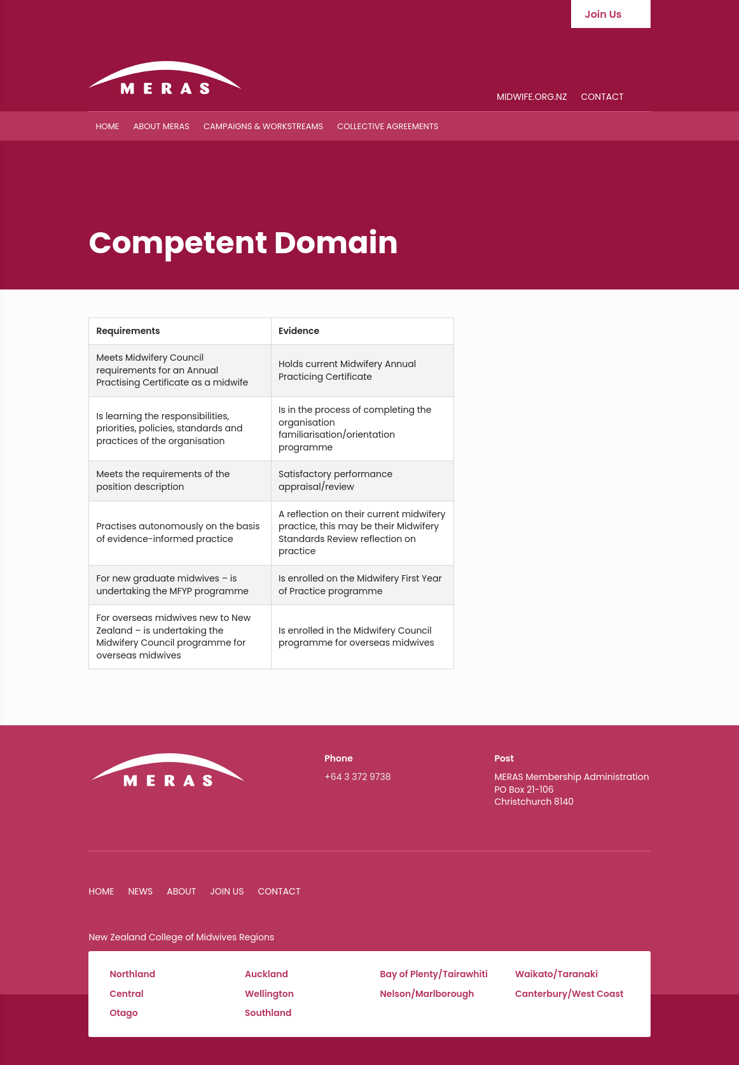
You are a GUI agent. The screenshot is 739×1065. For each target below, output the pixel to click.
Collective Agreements (387, 126)
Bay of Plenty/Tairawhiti (434, 974)
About (181, 891)
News (140, 891)
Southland (268, 1013)
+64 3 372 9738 (357, 776)
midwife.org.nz (532, 97)
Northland (132, 974)
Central (126, 994)
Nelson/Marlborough (427, 994)
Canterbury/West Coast (569, 994)
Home (107, 126)
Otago (123, 1013)
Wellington (269, 994)
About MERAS (162, 126)
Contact (602, 97)
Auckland (266, 974)
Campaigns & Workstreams (263, 126)
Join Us (227, 891)
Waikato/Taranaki (556, 974)
